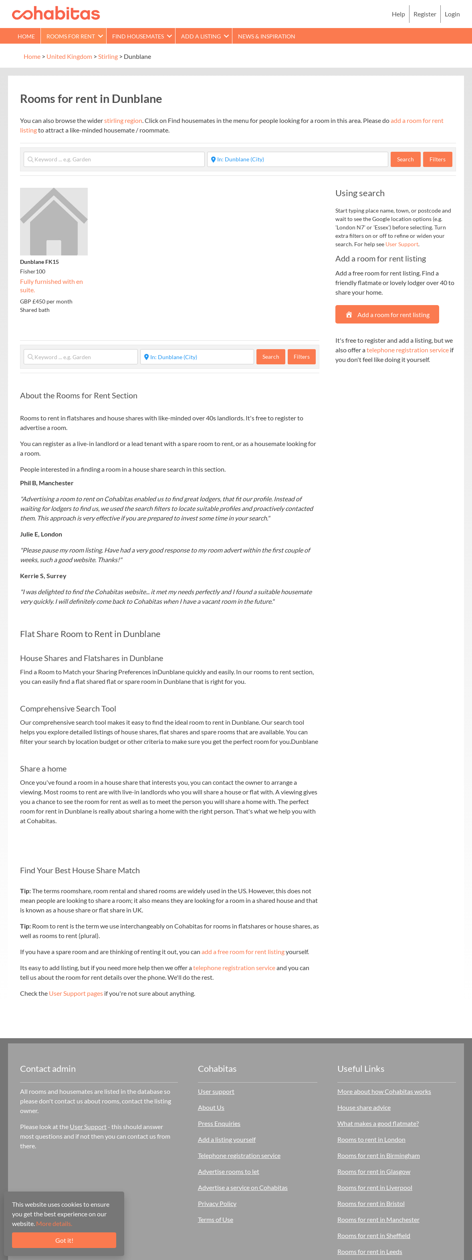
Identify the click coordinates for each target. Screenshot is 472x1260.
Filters (438, 159)
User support (216, 1091)
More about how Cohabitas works (384, 1091)
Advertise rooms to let (228, 1171)
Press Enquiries (219, 1123)
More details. (54, 1223)
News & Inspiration (266, 36)
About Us (211, 1107)
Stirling (108, 56)
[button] (100, 36)
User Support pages (76, 993)
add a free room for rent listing (243, 951)
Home (26, 36)
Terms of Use (215, 1219)
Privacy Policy (217, 1203)
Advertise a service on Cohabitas (243, 1187)
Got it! (64, 1240)
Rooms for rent (70, 36)
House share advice (364, 1107)
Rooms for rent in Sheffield (373, 1235)
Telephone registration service (239, 1155)
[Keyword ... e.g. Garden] (114, 159)
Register (425, 14)
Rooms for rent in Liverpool (374, 1187)
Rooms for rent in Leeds (369, 1251)
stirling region (123, 120)
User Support (401, 244)
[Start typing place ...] (297, 159)
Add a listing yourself (227, 1139)
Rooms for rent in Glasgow (373, 1171)
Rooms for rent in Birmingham (378, 1155)
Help (398, 14)
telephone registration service (234, 967)
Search (409, 159)
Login (452, 14)
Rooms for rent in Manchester (378, 1219)
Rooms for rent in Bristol (371, 1203)
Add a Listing (201, 36)
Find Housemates (138, 36)
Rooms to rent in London (371, 1139)
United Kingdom (69, 56)
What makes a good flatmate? (378, 1123)
